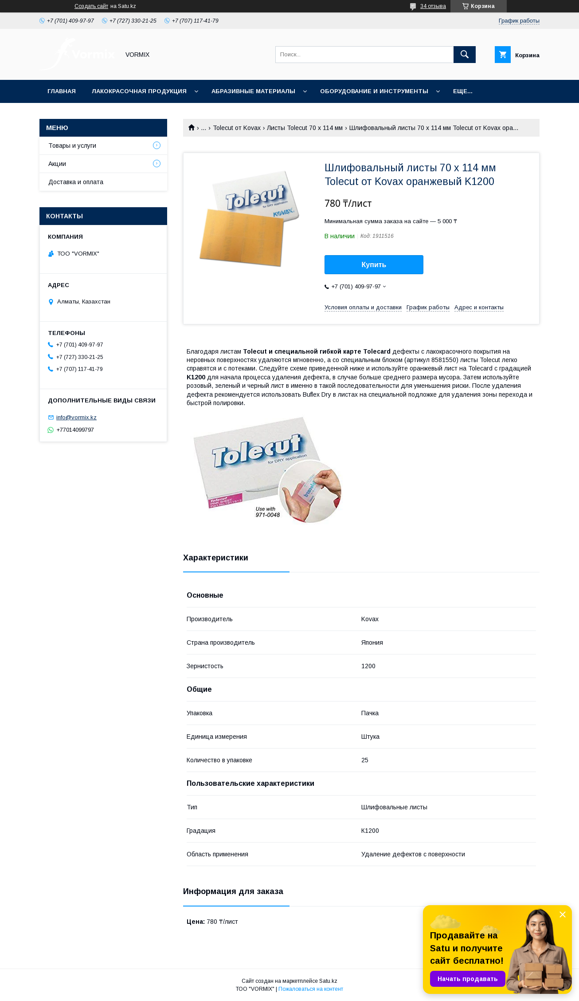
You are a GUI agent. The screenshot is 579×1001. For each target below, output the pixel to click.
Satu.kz (328, 981)
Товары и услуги (72, 145)
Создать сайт (91, 6)
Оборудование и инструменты (374, 91)
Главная (61, 91)
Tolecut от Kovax (237, 127)
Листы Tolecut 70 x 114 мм (305, 127)
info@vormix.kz (76, 417)
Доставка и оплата (75, 181)
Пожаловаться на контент (310, 989)
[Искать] (465, 54)
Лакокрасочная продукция (139, 91)
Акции (57, 163)
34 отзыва (433, 6)
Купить (374, 264)
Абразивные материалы (253, 91)
